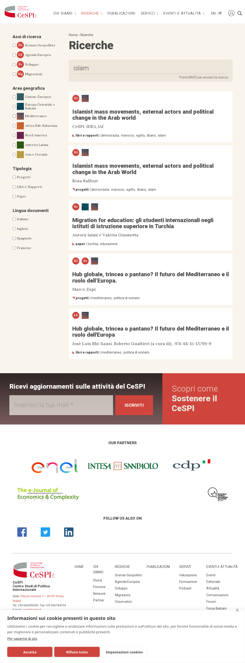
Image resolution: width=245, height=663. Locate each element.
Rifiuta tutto (77, 652)
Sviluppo (28, 64)
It (220, 13)
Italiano (23, 219)
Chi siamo (63, 13)
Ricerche (90, 13)
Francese (24, 248)
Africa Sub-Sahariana (37, 125)
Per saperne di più (22, 638)
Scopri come (195, 398)
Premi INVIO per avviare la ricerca (203, 77)
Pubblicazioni (121, 13)
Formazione (188, 582)
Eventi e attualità (183, 13)
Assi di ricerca (27, 36)
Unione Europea (34, 96)
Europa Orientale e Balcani (36, 107)
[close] (237, 610)
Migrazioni (29, 74)
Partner (98, 600)
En (213, 13)
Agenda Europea (34, 54)
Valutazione (188, 575)
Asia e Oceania (32, 154)
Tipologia (22, 168)
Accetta (30, 652)
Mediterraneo (32, 116)
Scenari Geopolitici (36, 45)
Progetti (23, 177)
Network (99, 594)
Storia (97, 580)
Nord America (32, 135)
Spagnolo (24, 238)
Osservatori (123, 601)
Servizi (148, 13)
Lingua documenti (31, 210)
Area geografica (29, 88)
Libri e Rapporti (29, 187)
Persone (99, 587)
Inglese (22, 229)
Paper (21, 196)
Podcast (185, 588)
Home (73, 35)
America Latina (32, 145)
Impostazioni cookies (124, 652)
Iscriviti (134, 405)
